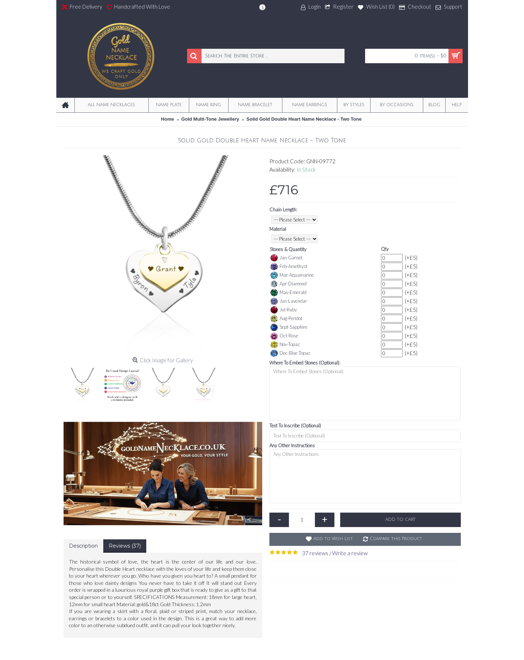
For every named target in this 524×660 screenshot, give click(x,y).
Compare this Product (396, 538)
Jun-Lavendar (288, 301)
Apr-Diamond (288, 284)
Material (277, 229)
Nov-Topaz (285, 344)
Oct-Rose (284, 336)
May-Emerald (288, 292)
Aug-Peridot (286, 318)
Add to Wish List (333, 538)
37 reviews (315, 553)
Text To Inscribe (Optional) (295, 425)
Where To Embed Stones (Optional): (304, 363)
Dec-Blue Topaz (290, 353)
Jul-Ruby (283, 310)
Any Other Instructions (292, 445)
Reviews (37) (125, 546)
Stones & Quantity (288, 249)
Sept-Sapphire (288, 327)
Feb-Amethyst (288, 266)
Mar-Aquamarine (292, 275)
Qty (385, 249)
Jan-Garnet (286, 258)
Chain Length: (283, 209)
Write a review (350, 553)
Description (83, 546)
